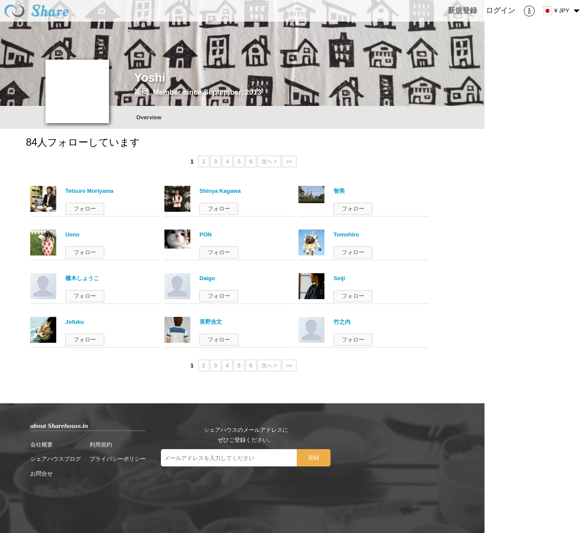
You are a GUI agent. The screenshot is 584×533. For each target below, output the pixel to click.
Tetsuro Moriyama (89, 191)
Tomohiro (346, 234)
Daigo (207, 278)
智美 (339, 191)
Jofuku (74, 322)
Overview (148, 117)
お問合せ (41, 473)
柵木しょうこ (82, 278)
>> (289, 161)
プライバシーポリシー (118, 459)
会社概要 (41, 444)
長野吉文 (210, 322)
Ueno (72, 234)
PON (205, 234)
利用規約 (101, 444)
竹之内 (342, 322)
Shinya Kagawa (220, 191)
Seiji (339, 278)
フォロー (85, 208)
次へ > (269, 161)
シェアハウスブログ (55, 459)
